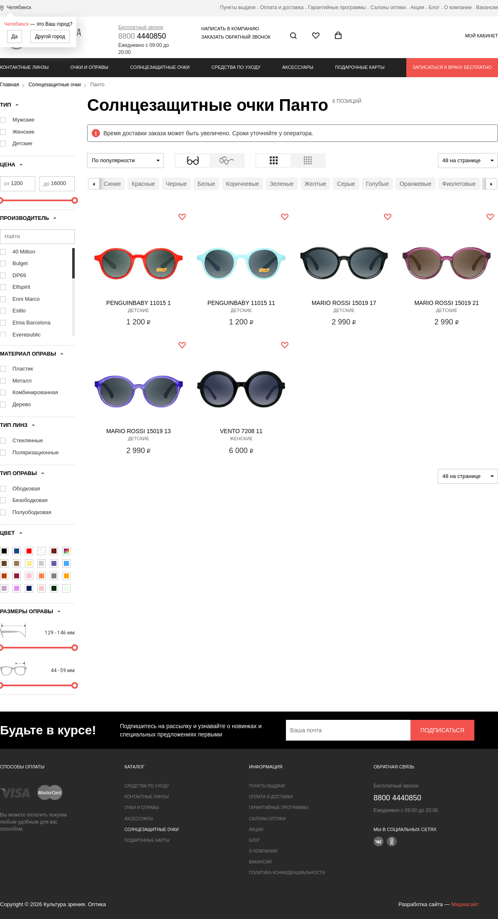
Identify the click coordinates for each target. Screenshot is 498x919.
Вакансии (487, 7)
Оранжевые (416, 183)
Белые (206, 183)
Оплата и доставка (281, 7)
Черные (176, 183)
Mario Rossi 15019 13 (138, 431)
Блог (434, 7)
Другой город (50, 36)
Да (15, 36)
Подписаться (442, 730)
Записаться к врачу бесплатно (452, 67)
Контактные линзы (24, 67)
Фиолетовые (459, 183)
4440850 (142, 36)
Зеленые (281, 183)
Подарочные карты (360, 67)
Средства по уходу (235, 67)
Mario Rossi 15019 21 (446, 303)
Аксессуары (297, 67)
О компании (457, 7)
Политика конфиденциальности (287, 872)
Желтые (316, 183)
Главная (9, 85)
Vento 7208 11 (241, 431)
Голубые (377, 183)
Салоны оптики (388, 7)
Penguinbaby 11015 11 (241, 303)
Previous (94, 184)
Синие (112, 183)
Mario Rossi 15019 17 (344, 303)
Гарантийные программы (337, 7)
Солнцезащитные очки (160, 67)
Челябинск (16, 24)
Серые (346, 183)
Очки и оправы (89, 67)
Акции (417, 7)
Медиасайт (465, 904)
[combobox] (125, 160)
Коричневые (242, 183)
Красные (143, 183)
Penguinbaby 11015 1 (138, 303)
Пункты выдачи (237, 7)
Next (491, 184)
